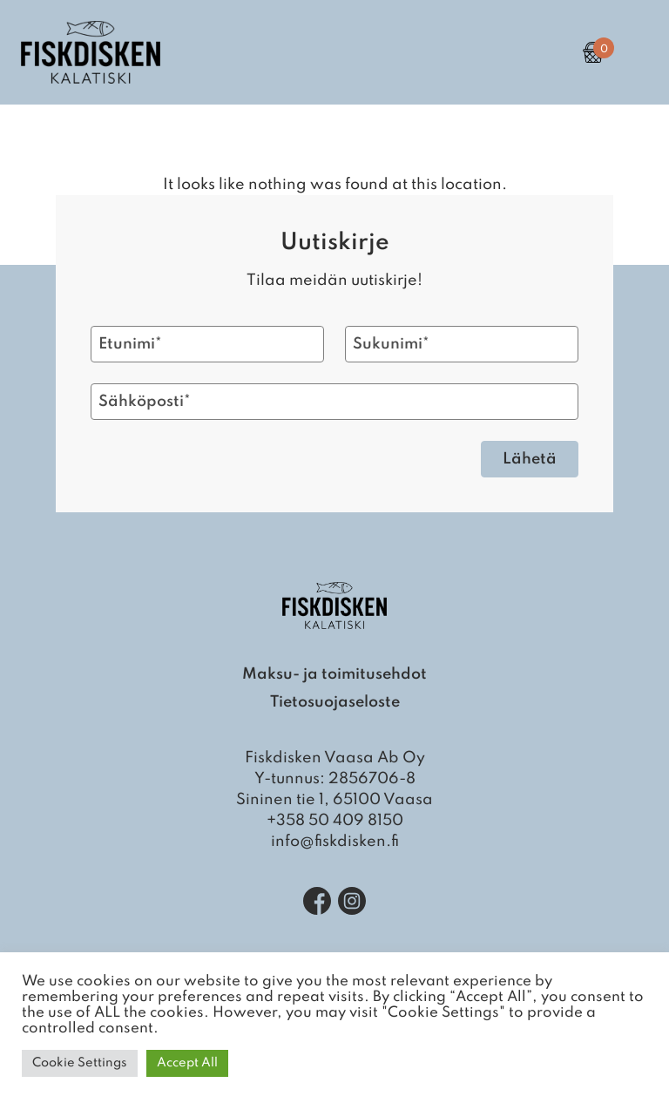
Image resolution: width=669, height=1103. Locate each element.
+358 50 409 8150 (335, 821)
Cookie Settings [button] (79, 1063)
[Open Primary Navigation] (634, 52)
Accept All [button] (187, 1063)
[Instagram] (352, 901)
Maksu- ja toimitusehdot (334, 674)
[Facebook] (317, 901)
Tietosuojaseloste (335, 702)
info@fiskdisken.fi (335, 841)
